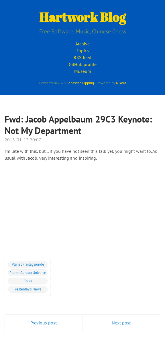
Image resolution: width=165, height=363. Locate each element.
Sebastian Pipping (80, 82)
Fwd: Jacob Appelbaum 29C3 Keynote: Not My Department (78, 125)
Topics (82, 50)
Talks (28, 280)
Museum (82, 71)
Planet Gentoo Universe (27, 272)
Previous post (43, 323)
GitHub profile (83, 64)
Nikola (121, 82)
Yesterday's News (28, 289)
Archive (82, 44)
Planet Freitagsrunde (28, 264)
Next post (121, 323)
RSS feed (82, 57)
